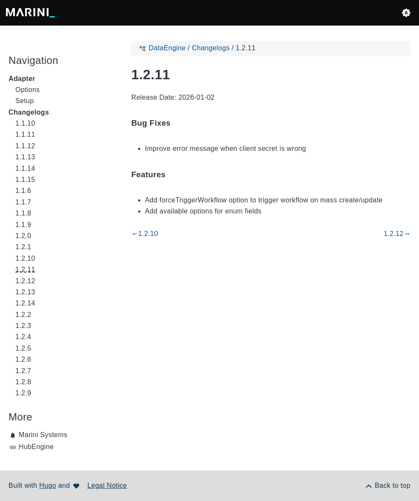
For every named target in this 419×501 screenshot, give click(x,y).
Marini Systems (43, 434)
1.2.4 (23, 336)
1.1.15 (25, 179)
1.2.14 (25, 303)
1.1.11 (25, 134)
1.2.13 (25, 292)
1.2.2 (23, 314)
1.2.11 (25, 269)
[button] (406, 13)
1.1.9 (23, 224)
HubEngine (36, 446)
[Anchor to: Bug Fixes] (180, 123)
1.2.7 (23, 370)
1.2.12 (25, 281)
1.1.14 (25, 168)
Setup (24, 100)
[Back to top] (387, 485)
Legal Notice (107, 485)
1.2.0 (23, 235)
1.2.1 (23, 246)
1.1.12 (25, 146)
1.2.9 (23, 393)
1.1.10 (25, 123)
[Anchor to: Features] (175, 174)
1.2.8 (23, 382)
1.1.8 (23, 213)
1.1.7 (23, 202)
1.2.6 (23, 359)
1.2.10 (25, 258)
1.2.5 (23, 348)
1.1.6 (23, 190)
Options (27, 89)
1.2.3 (23, 325)
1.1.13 (25, 157)
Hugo (47, 485)
